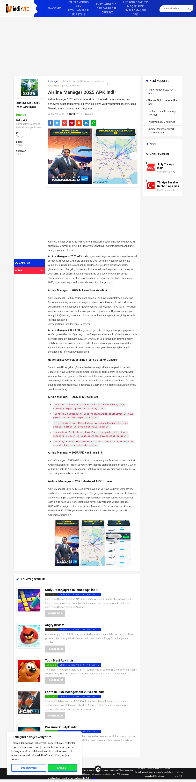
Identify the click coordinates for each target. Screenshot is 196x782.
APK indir (22, 263)
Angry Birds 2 (54, 625)
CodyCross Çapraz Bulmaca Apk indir (71, 590)
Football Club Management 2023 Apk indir (74, 692)
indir (72, 113)
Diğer (29, 270)
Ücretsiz (51, 594)
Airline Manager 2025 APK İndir (82, 92)
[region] (44, 753)
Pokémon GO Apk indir (61, 727)
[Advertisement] (98, 46)
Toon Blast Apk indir (59, 660)
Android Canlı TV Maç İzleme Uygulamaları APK (135, 8)
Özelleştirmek (29, 768)
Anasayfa (54, 8)
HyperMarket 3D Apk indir (161, 121)
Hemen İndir (55, 613)
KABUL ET (62, 768)
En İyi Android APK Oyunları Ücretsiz (106, 8)
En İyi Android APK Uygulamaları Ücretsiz (78, 8)
